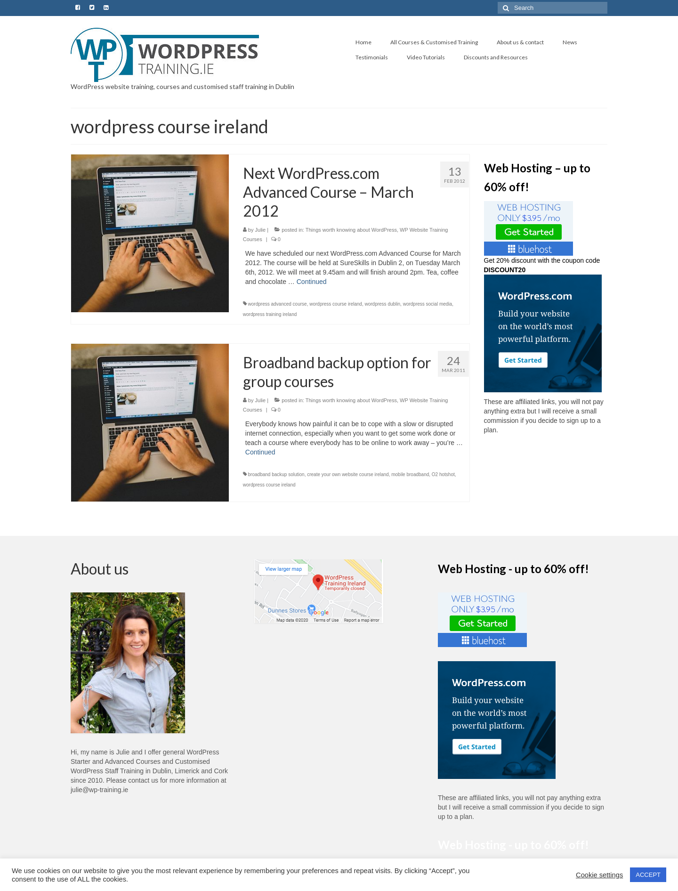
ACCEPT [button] (648, 874)
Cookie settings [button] (599, 875)
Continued (312, 281)
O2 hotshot (443, 474)
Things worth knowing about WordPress (351, 230)
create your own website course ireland (347, 474)
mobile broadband (410, 474)
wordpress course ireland (335, 304)
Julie (260, 230)
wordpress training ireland (270, 314)
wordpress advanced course (277, 304)
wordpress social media (427, 304)
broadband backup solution (276, 474)
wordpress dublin (382, 304)
